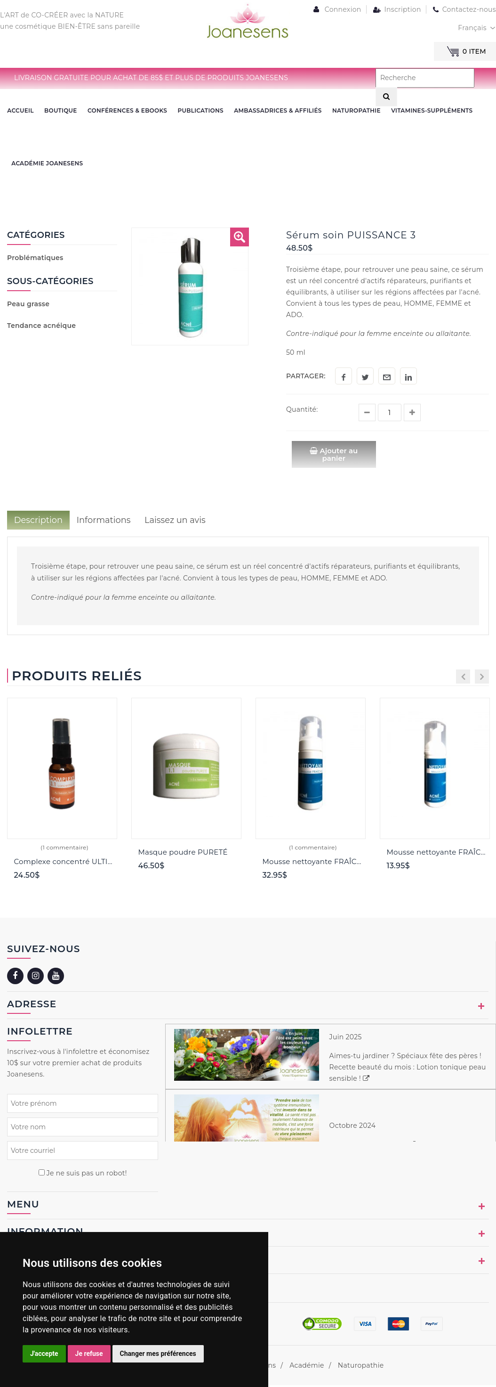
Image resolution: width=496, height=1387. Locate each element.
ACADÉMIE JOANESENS (47, 164)
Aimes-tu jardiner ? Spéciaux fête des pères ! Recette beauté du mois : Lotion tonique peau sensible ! (407, 1069)
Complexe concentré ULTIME (65, 863)
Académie (306, 1367)
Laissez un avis (177, 522)
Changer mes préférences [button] (158, 1353)
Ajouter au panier (334, 456)
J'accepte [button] (44, 1353)
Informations (104, 522)
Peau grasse (28, 305)
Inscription (396, 9)
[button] (239, 238)
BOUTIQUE (60, 110)
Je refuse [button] (89, 1353)
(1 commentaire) (64, 849)
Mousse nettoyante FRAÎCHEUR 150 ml (314, 863)
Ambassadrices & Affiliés (276, 110)
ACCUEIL (20, 110)
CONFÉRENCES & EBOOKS (127, 110)
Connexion (336, 9)
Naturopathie (361, 1367)
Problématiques (35, 259)
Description (38, 522)
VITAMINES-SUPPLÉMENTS (430, 110)
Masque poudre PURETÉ (183, 853)
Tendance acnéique (41, 327)
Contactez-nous (463, 9)
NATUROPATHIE (355, 110)
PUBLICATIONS (200, 110)
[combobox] (477, 28)
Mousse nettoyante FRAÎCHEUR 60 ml (438, 853)
